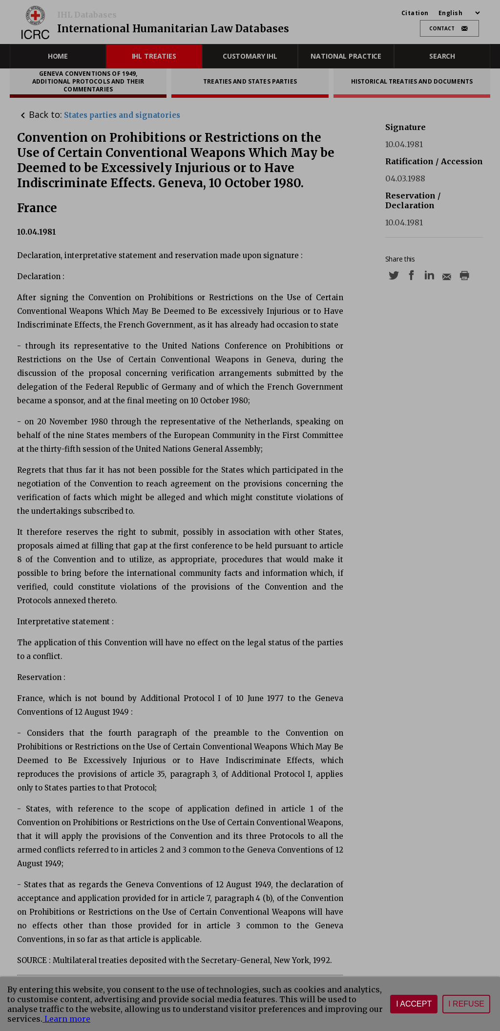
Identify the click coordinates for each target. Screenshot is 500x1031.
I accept (414, 1004)
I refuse (466, 1004)
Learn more (66, 1019)
